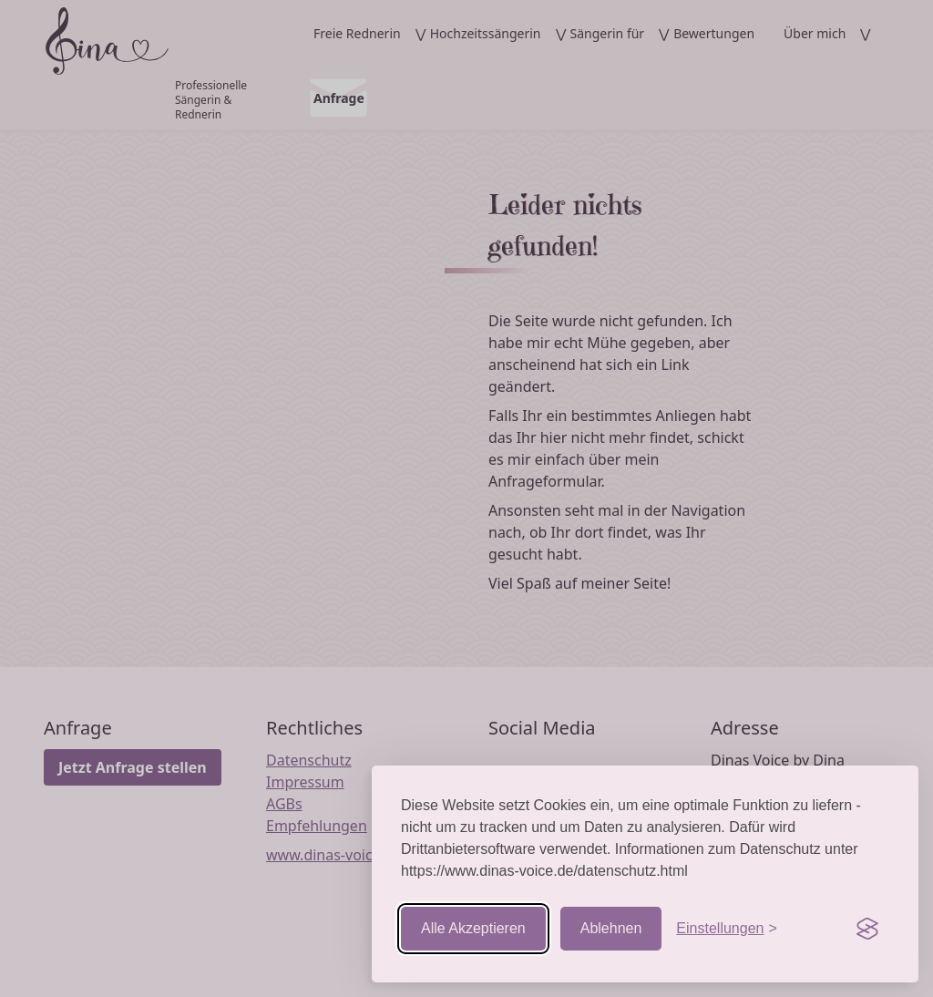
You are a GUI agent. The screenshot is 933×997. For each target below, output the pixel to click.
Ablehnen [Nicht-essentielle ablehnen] (611, 928)
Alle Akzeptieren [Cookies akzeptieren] (473, 928)
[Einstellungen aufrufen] (726, 928)
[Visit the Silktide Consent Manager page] (867, 929)
